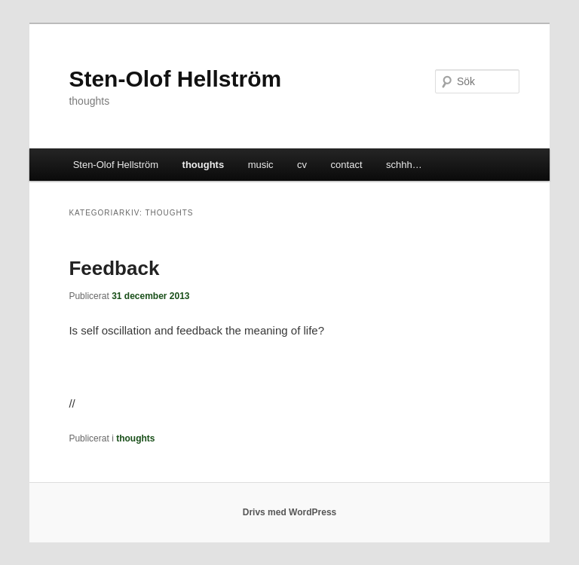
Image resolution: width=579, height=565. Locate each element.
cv (302, 164)
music (261, 164)
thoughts (203, 164)
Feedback (114, 268)
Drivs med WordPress (290, 512)
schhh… (404, 164)
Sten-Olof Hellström (175, 78)
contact (347, 164)
